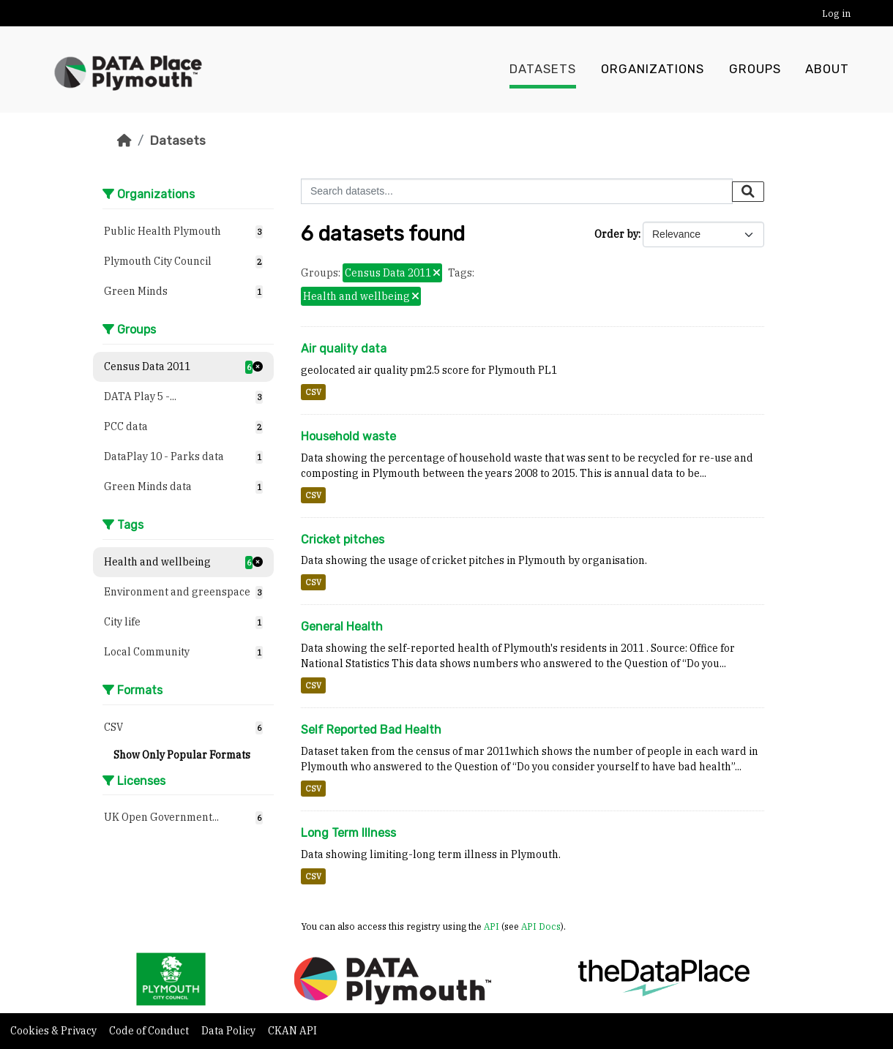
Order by (616, 234)
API (491, 926)
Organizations (652, 69)
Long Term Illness (348, 833)
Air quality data (343, 349)
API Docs (541, 926)
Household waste (348, 436)
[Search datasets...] (517, 191)
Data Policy (229, 1030)
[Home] (124, 140)
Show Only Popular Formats (181, 755)
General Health (342, 626)
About (827, 69)
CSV (313, 392)
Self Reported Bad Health (371, 730)
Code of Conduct (150, 1030)
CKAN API (292, 1030)
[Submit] (748, 191)
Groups (755, 69)
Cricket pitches (342, 539)
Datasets (542, 69)
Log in (836, 13)
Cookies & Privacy (54, 1030)
